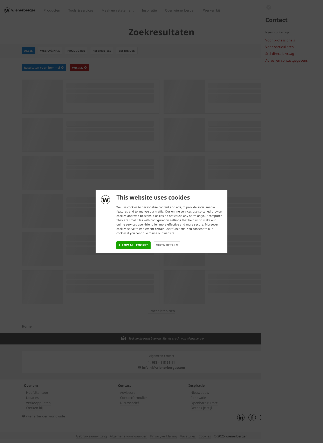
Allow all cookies (133, 245)
